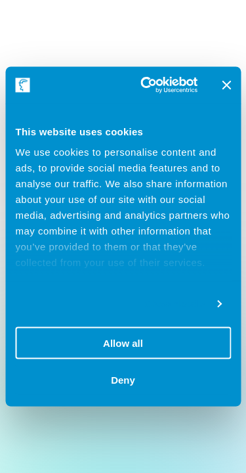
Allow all (123, 342)
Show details (175, 303)
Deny (123, 380)
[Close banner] (226, 84)
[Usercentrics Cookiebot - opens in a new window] (146, 85)
